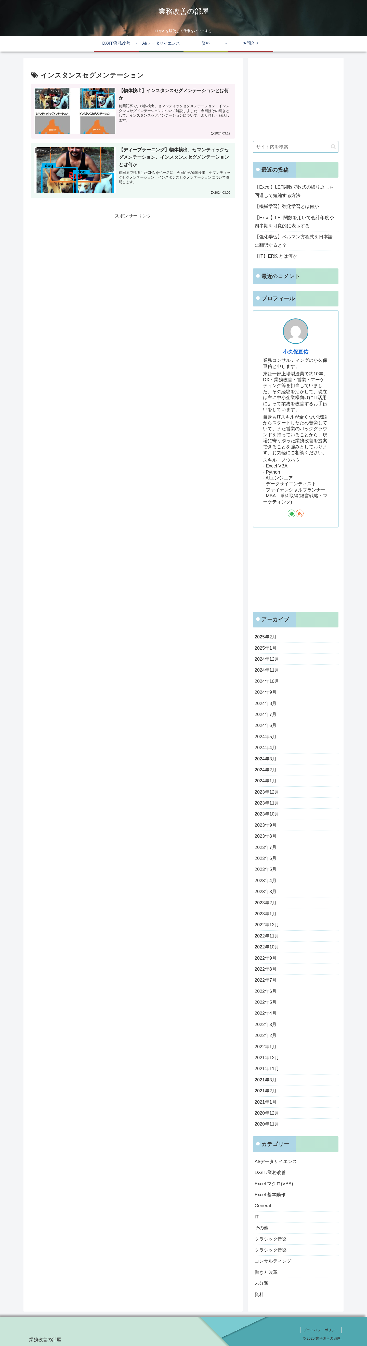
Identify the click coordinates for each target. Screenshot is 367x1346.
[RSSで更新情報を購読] (300, 513)
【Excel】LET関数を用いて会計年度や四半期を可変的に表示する (294, 221)
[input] (295, 147)
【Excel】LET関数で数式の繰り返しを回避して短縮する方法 (294, 191)
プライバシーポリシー (321, 1330)
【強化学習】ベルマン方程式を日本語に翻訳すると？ (294, 241)
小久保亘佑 (295, 352)
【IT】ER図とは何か (276, 256)
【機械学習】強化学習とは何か (287, 206)
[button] (333, 147)
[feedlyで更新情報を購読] (291, 513)
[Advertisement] (133, 255)
